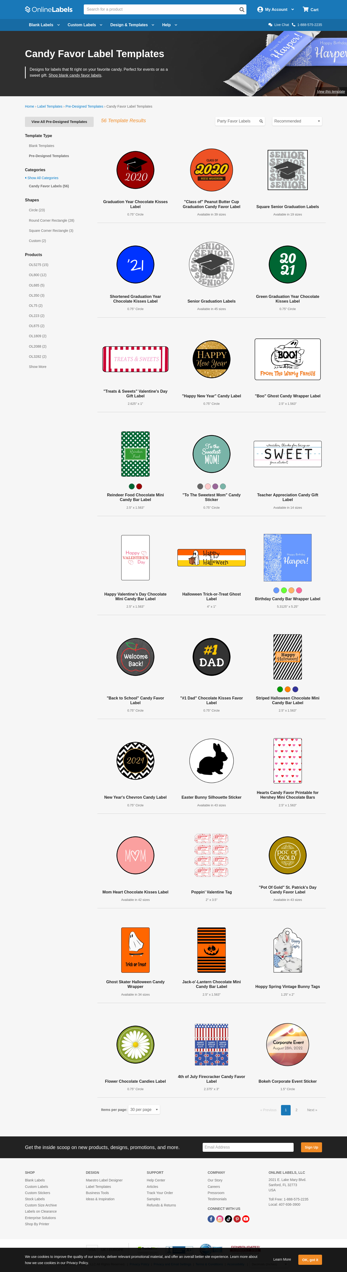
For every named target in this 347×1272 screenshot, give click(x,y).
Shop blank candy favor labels (74, 75)
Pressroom (216, 1193)
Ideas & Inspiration (100, 1199)
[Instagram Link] (220, 1219)
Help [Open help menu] (169, 25)
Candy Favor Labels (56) (49, 186)
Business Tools (97, 1193)
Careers (214, 1187)
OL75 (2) (36, 306)
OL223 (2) (36, 316)
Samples (153, 1199)
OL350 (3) (36, 295)
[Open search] (242, 9)
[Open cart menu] (310, 9)
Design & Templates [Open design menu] (132, 25)
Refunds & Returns (161, 1205)
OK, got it (310, 1260)
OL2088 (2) (37, 346)
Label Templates (50, 106)
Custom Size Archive (41, 1205)
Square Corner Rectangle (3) (51, 231)
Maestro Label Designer (104, 1180)
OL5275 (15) (38, 265)
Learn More (282, 1259)
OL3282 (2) (37, 357)
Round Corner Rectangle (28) (51, 220)
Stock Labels (35, 1199)
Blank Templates (41, 146)
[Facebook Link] (212, 1219)
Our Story (215, 1180)
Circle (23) (37, 210)
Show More (37, 367)
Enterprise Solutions (40, 1218)
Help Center (156, 1180)
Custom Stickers (37, 1193)
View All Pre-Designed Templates (59, 122)
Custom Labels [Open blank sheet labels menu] (85, 25)
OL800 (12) (37, 275)
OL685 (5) (36, 285)
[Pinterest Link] (238, 1219)
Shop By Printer (37, 1224)
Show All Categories (41, 178)
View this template (331, 92)
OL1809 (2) (37, 336)
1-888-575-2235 (307, 25)
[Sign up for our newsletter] (248, 1147)
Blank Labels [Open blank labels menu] (44, 25)
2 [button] (297, 1110)
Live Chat (278, 24)
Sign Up (311, 1147)
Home (29, 106)
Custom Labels (36, 1187)
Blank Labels (35, 1180)
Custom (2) (37, 241)
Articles (152, 1187)
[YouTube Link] (245, 1219)
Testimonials (217, 1199)
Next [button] (311, 1110)
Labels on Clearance (41, 1211)
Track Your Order (160, 1193)
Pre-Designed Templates (84, 106)
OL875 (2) (36, 326)
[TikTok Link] (229, 1219)
